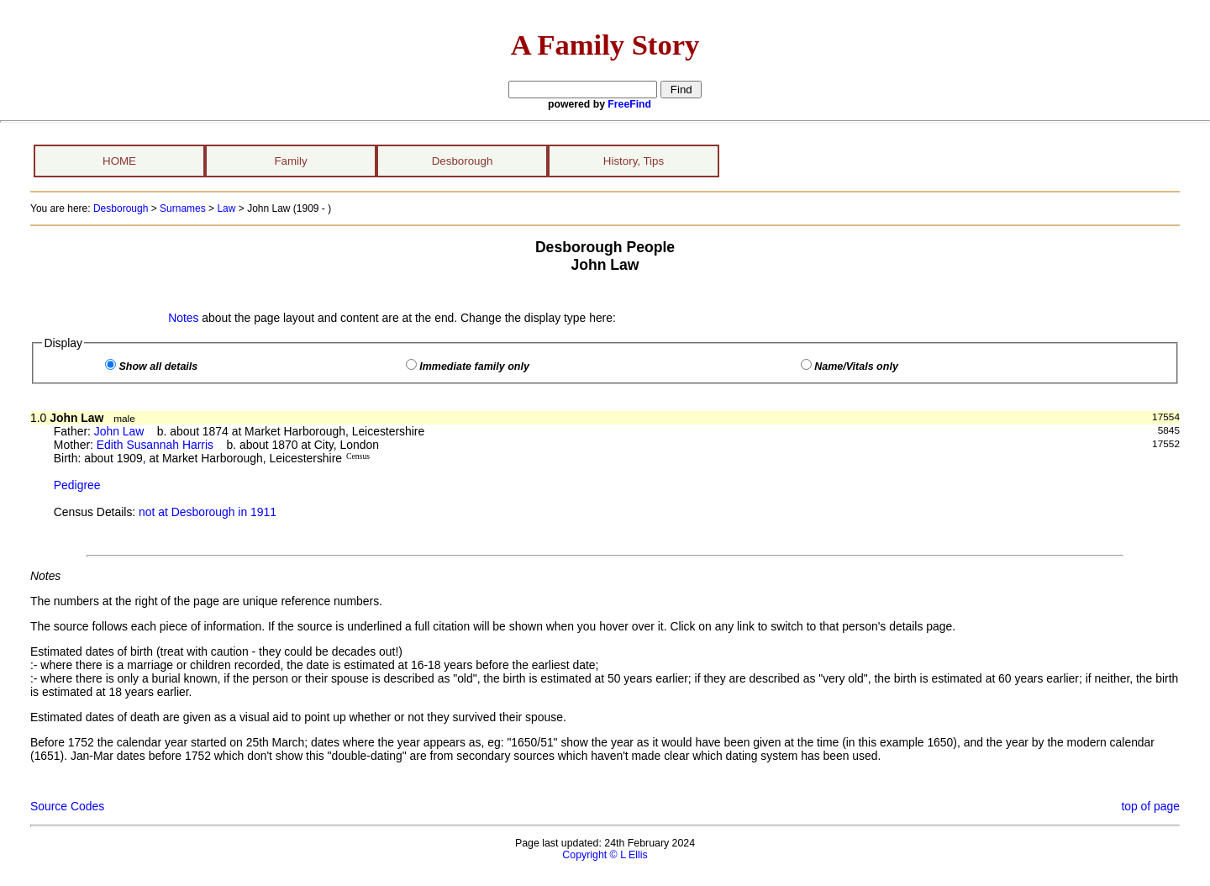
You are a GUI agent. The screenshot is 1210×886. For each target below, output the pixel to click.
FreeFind (629, 104)
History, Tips (633, 161)
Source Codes (67, 806)
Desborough (462, 161)
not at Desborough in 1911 (207, 512)
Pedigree (77, 485)
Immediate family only (474, 366)
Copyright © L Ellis (604, 855)
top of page (1150, 806)
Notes (183, 317)
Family (290, 161)
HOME (119, 161)
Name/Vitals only (856, 366)
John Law (119, 431)
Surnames (183, 208)
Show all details (157, 366)
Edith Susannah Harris (155, 444)
